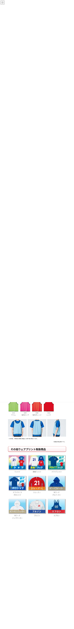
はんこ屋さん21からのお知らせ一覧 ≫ (52, 567)
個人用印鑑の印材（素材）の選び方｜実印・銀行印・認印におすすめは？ (34, 542)
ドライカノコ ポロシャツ (17, 492)
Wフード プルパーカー (56, 492)
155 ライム (13, 413)
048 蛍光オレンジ (37, 413)
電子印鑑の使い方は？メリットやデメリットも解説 (26, 551)
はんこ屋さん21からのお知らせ (26, 540)
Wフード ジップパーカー (17, 515)
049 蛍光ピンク (25, 413)
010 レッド (48, 413)
